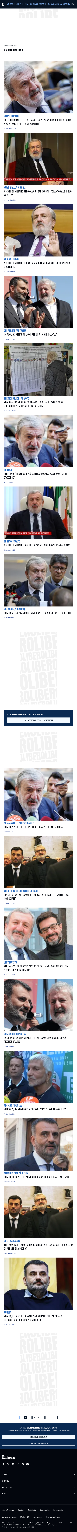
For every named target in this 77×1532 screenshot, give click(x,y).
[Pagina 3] (34, 1417)
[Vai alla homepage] (3, 4)
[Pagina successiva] (56, 1417)
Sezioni (4, 1475)
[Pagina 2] (30, 1417)
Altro (4, 1494)
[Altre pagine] (47, 1417)
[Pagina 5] (43, 1417)
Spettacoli (5, 1481)
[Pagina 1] (25, 1417)
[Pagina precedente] (21, 1417)
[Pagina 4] (38, 1417)
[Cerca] (73, 4)
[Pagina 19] (51, 1417)
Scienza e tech (7, 1487)
